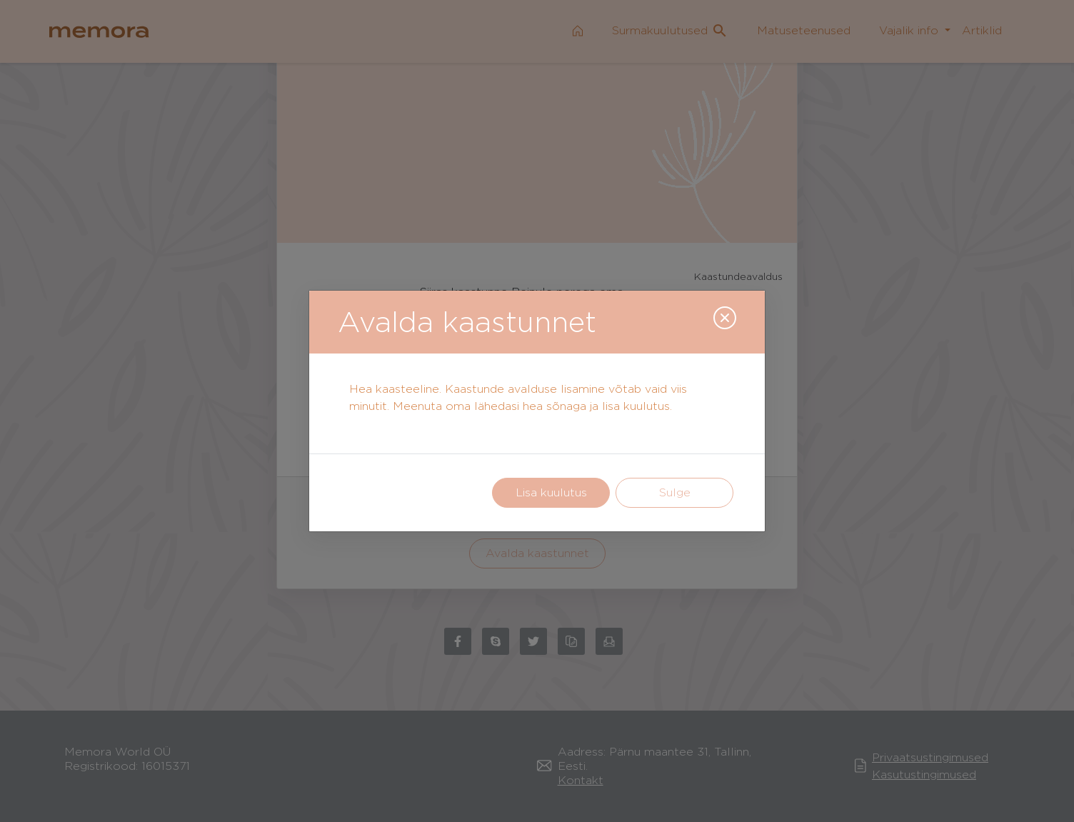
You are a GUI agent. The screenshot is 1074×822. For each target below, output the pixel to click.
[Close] (724, 317)
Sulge (675, 492)
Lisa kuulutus (551, 492)
